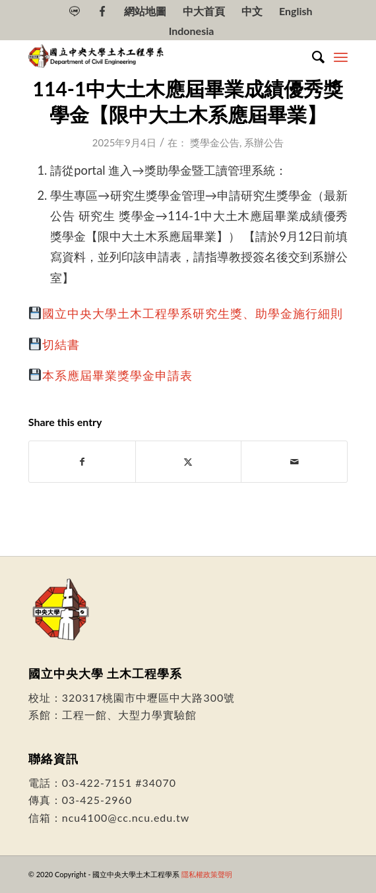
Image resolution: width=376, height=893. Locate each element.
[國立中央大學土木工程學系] (156, 56)
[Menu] (341, 57)
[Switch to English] (296, 11)
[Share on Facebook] (82, 461)
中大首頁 (204, 11)
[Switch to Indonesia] (191, 31)
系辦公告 (264, 142)
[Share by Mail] (294, 461)
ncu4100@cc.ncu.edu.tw (126, 817)
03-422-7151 (97, 782)
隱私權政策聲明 (206, 874)
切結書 (61, 344)
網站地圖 (145, 11)
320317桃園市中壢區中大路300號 (148, 697)
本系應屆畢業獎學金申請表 (117, 375)
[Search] (312, 56)
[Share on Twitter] (188, 461)
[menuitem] (75, 11)
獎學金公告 (214, 142)
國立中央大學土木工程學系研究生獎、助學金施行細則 (192, 313)
